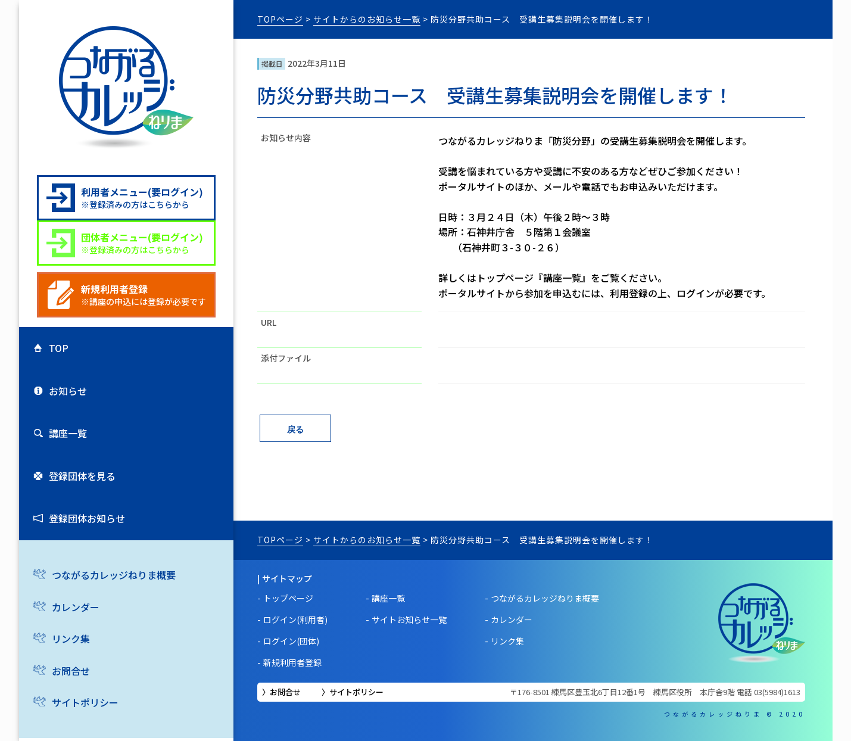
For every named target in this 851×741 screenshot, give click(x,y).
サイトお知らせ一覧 (409, 619)
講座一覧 (68, 433)
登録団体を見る (82, 476)
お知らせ (68, 391)
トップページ (288, 598)
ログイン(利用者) (295, 619)
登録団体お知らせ (87, 518)
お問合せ (71, 671)
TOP (58, 348)
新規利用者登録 (292, 662)
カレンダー (75, 607)
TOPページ (280, 19)
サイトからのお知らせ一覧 (366, 19)
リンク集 (71, 638)
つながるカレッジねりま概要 (114, 575)
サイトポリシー (85, 702)
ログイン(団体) (291, 641)
